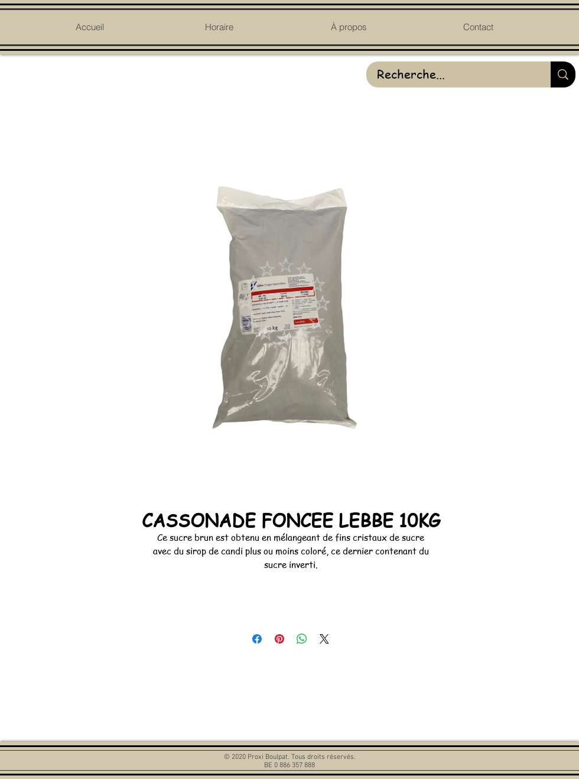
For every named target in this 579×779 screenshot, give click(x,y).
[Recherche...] (449, 74)
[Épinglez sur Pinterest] (279, 639)
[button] (348, 27)
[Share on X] (324, 639)
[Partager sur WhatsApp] (302, 639)
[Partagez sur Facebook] (257, 639)
